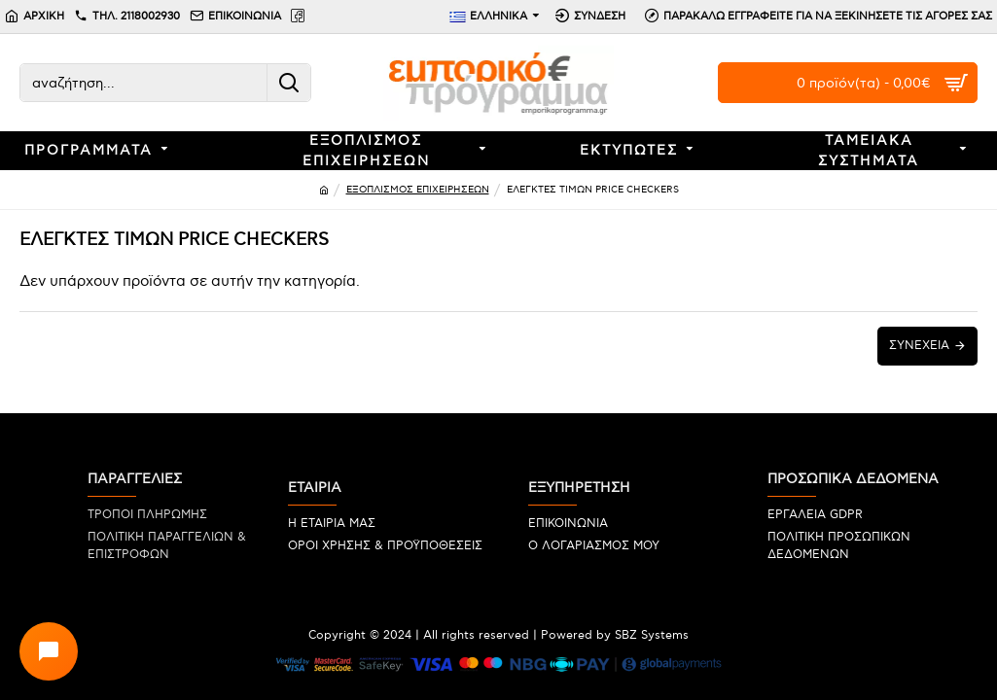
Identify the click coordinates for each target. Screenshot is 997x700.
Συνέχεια (919, 345)
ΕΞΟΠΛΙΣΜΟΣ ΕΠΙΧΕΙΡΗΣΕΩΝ (417, 189)
